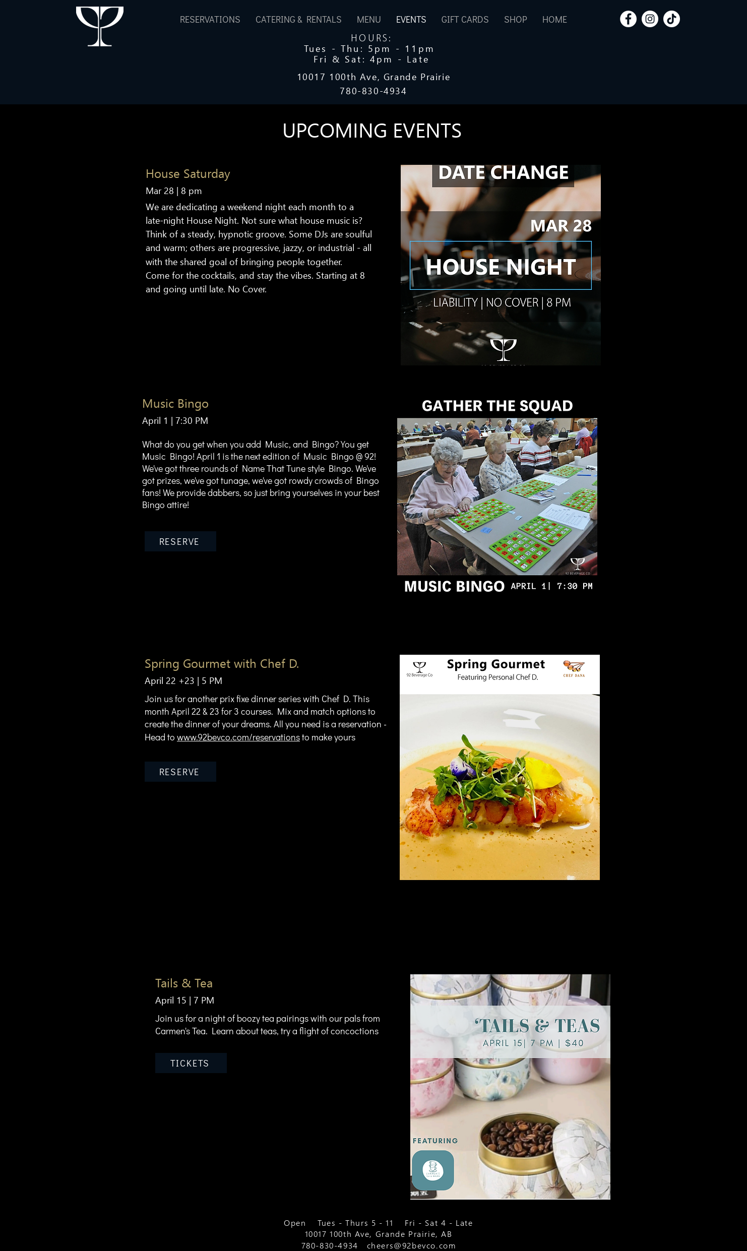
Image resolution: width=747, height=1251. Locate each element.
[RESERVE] (180, 541)
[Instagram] (650, 19)
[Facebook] (628, 19)
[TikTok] (671, 19)
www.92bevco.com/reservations (238, 737)
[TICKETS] (191, 1063)
